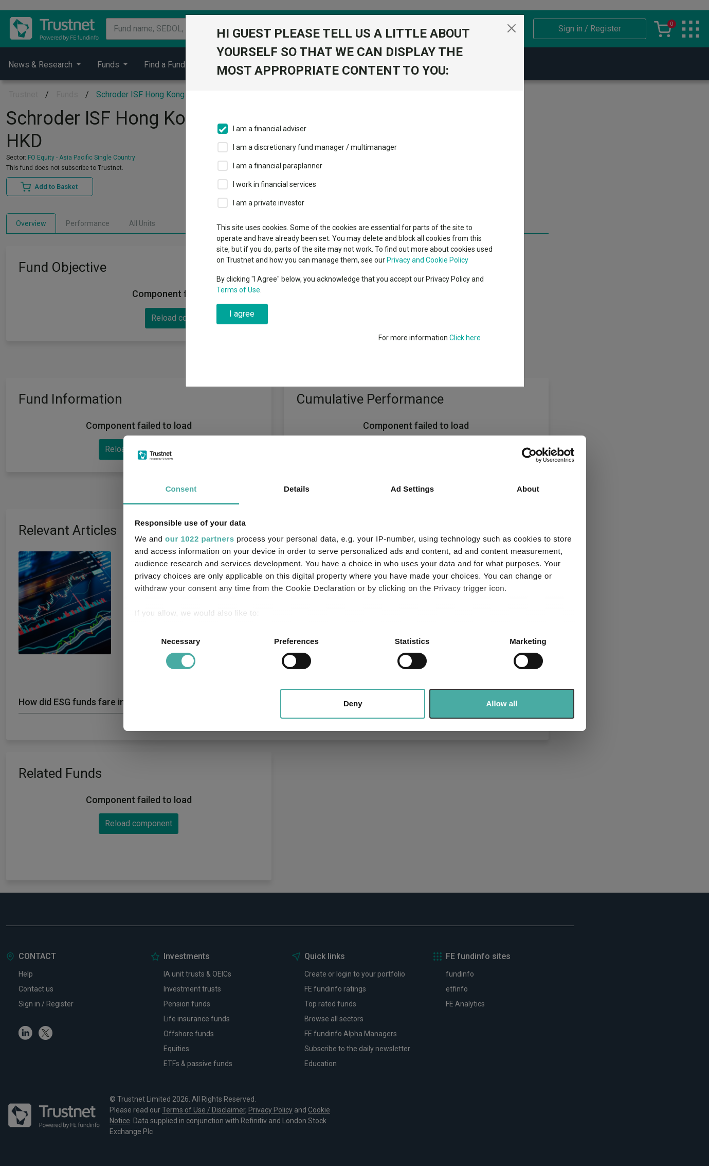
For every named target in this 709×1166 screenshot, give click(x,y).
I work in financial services (274, 184)
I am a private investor (268, 203)
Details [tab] (297, 488)
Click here (465, 338)
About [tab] (528, 488)
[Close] (511, 28)
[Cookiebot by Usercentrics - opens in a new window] (529, 455)
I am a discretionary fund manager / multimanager (315, 147)
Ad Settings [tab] (412, 488)
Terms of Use (238, 290)
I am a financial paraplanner (277, 166)
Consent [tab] (181, 488)
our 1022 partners (199, 538)
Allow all (502, 703)
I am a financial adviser (269, 129)
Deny (352, 703)
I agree (241, 314)
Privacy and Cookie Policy (427, 260)
